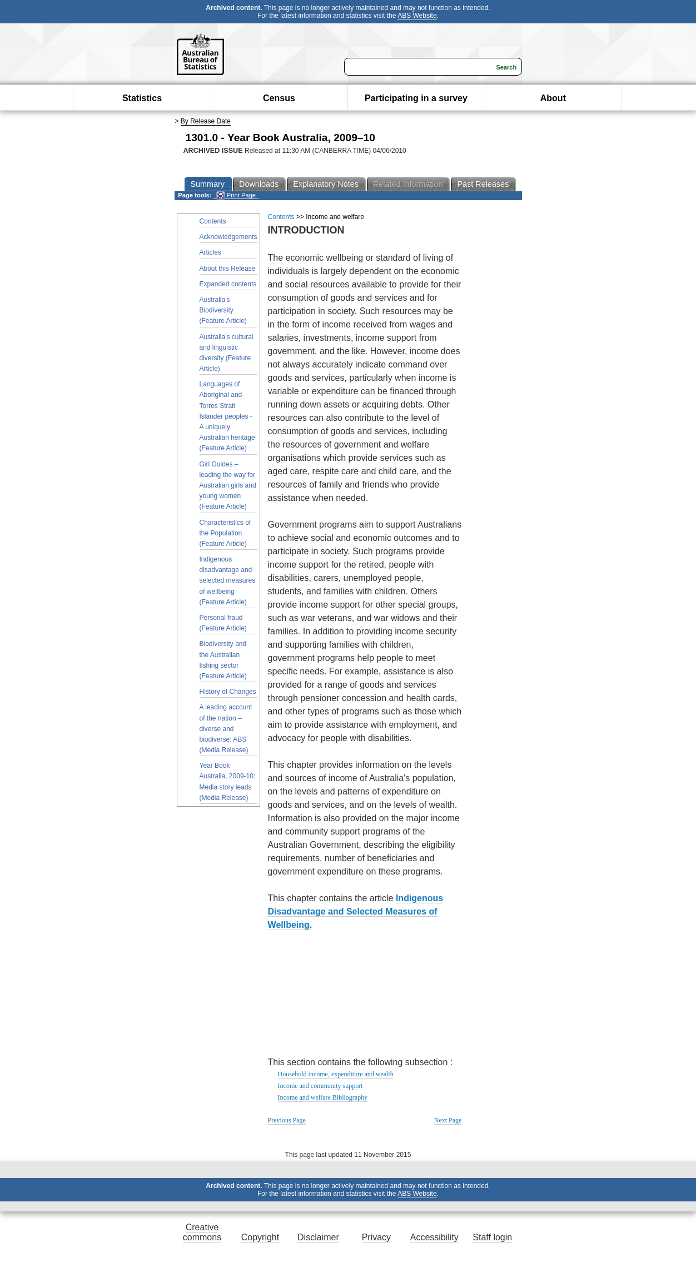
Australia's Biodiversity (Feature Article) (223, 310)
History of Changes (228, 691)
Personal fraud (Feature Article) (223, 623)
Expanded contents (228, 284)
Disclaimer (318, 1237)
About (553, 98)
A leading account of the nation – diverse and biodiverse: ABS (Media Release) (226, 728)
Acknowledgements (228, 237)
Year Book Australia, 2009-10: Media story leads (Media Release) (228, 782)
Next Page (448, 1120)
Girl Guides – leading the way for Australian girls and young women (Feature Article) (228, 485)
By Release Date (206, 121)
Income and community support (320, 1086)
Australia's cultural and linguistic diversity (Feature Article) (226, 353)
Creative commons (202, 1232)
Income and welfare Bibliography (323, 1097)
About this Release (228, 268)
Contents (213, 221)
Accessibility (434, 1237)
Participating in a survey (416, 98)
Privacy (376, 1237)
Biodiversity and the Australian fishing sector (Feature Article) (223, 660)
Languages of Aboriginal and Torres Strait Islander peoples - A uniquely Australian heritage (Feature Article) (227, 416)
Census (279, 98)
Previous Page (287, 1120)
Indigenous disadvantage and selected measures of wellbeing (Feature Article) (228, 580)
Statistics (142, 98)
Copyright (260, 1237)
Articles (210, 252)
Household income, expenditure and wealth (336, 1074)
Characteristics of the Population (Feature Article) (225, 533)
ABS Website (416, 15)
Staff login (492, 1237)
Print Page (236, 195)
